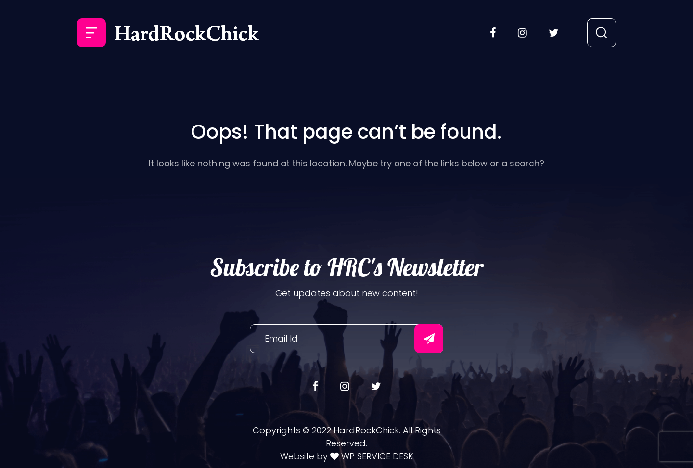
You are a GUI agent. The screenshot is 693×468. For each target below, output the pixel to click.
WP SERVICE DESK (376, 456)
